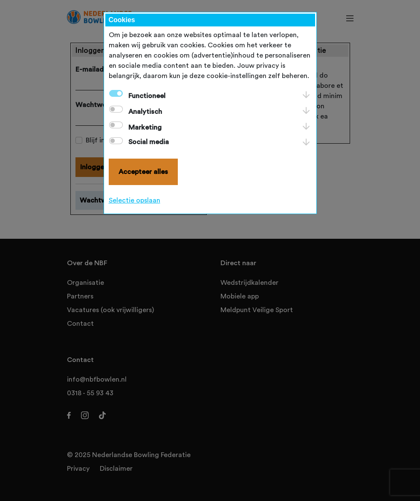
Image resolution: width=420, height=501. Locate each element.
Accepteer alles (143, 171)
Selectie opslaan (134, 200)
